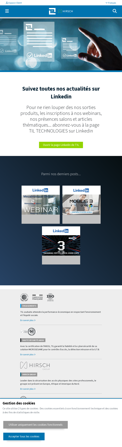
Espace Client (14, 3)
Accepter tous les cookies (23, 436)
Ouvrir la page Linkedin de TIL (61, 145)
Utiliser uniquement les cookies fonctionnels (35, 425)
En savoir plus (27, 320)
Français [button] (111, 3)
